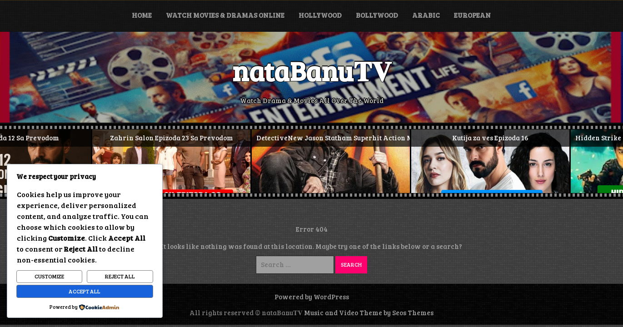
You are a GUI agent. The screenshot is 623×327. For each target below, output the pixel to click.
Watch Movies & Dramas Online (225, 15)
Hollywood (320, 15)
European (472, 15)
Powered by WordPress (311, 296)
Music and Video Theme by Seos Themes (369, 312)
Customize (49, 276)
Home (142, 15)
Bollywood (377, 15)
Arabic (426, 15)
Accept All (84, 291)
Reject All (120, 276)
